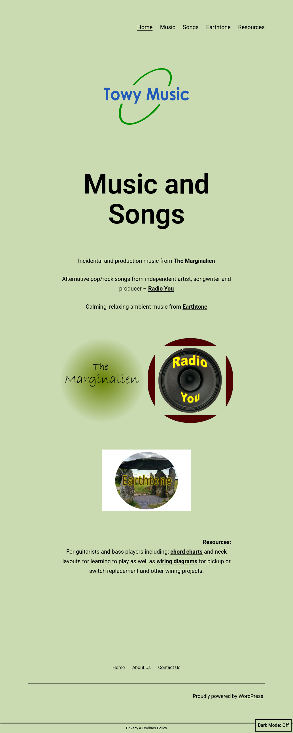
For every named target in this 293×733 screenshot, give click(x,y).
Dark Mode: (273, 725)
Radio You (161, 288)
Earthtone (218, 27)
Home (144, 27)
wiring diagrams (176, 561)
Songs (191, 27)
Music (167, 27)
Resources (251, 27)
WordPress (251, 696)
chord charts (186, 551)
